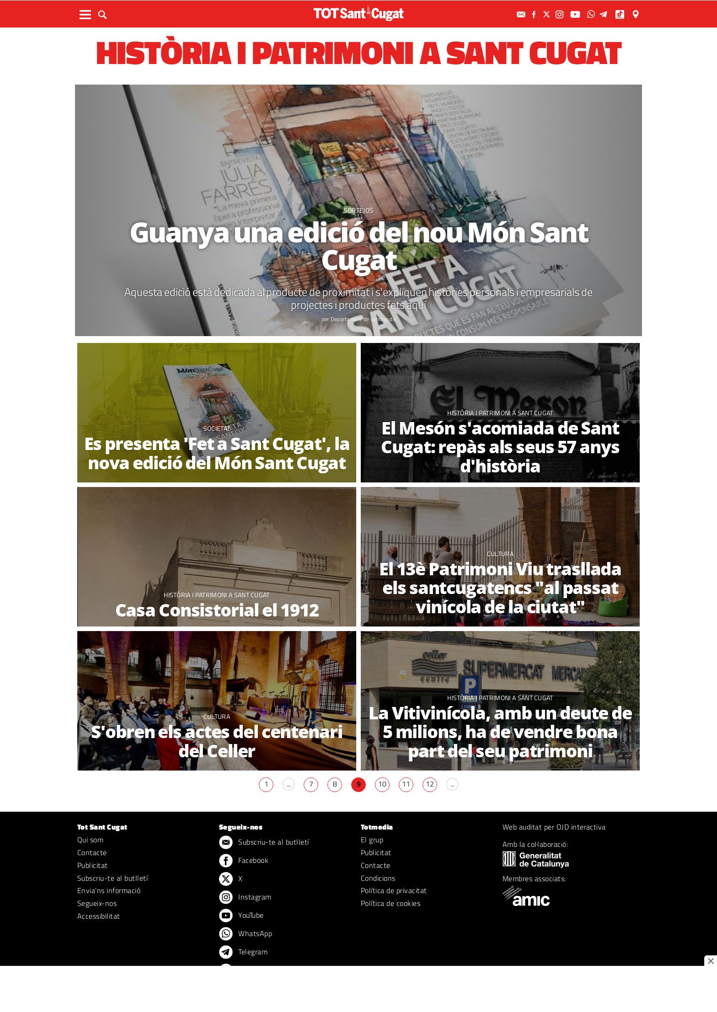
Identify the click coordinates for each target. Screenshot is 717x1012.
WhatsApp (245, 934)
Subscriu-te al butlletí (112, 878)
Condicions (378, 878)
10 (382, 783)
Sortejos (359, 210)
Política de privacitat (394, 890)
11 (406, 783)
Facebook (243, 861)
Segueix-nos (97, 903)
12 (430, 783)
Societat (216, 428)
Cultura (500, 553)
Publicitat (92, 865)
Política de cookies (390, 903)
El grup (372, 839)
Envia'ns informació (108, 890)
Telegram (243, 952)
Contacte (92, 852)
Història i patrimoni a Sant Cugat (500, 413)
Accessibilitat (98, 915)
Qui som (90, 839)
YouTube (241, 916)
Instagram (245, 898)
